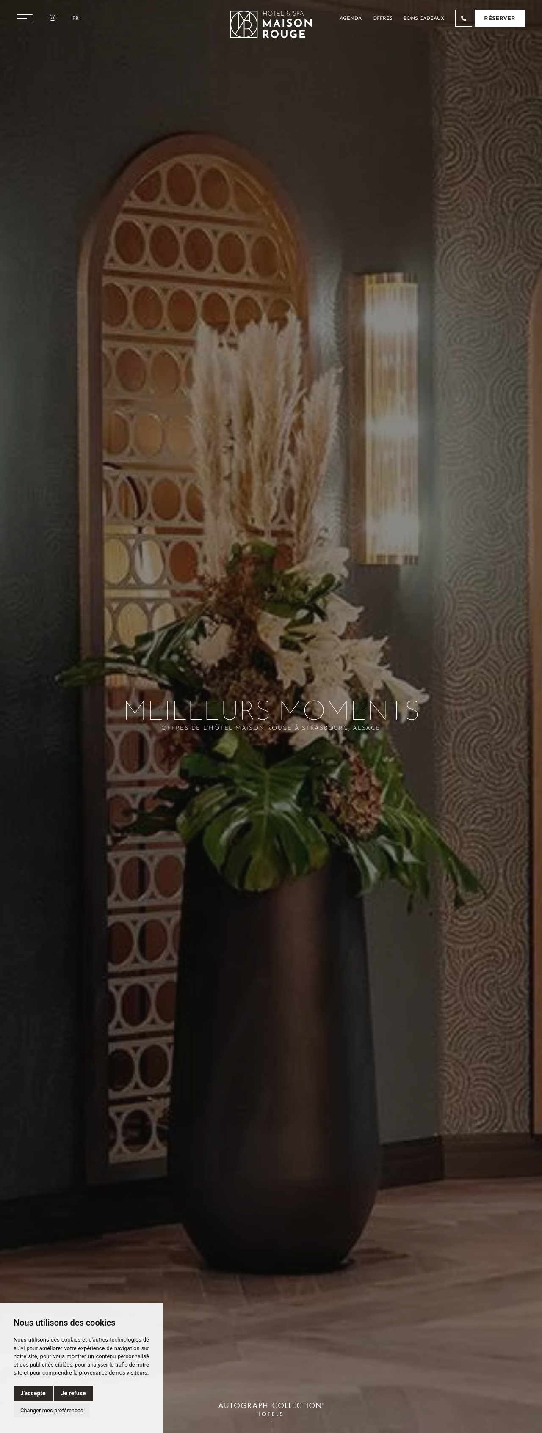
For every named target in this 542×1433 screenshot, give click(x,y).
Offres (383, 18)
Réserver (499, 19)
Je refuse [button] (73, 1393)
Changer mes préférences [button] (51, 1410)
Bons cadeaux (424, 18)
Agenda (351, 18)
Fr (75, 18)
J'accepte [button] (33, 1393)
